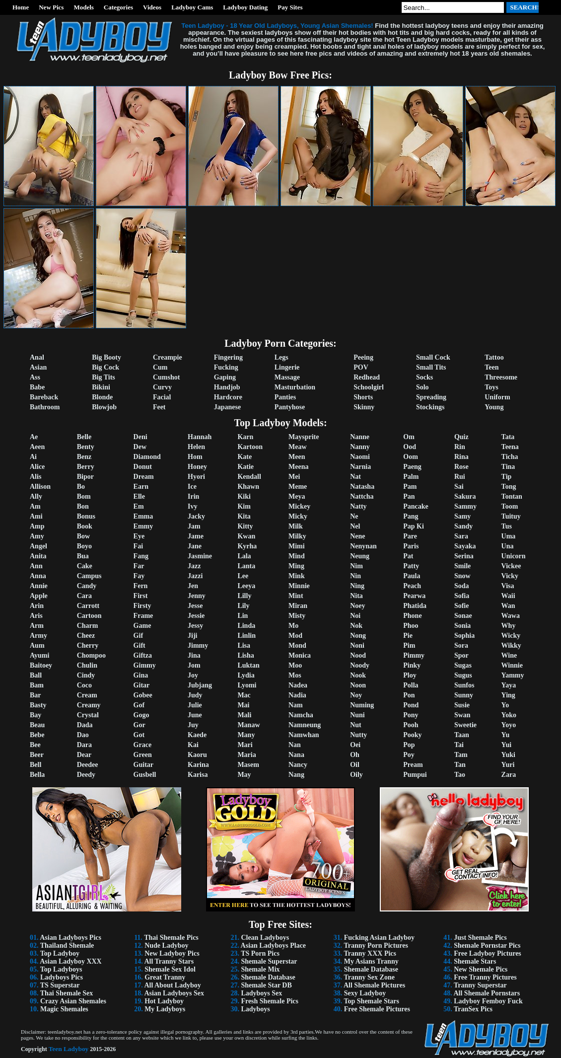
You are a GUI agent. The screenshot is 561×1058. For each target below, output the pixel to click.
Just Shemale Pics (480, 937)
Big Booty (106, 357)
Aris (36, 615)
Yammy (512, 675)
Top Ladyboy (59, 953)
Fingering (228, 357)
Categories (118, 7)
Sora (461, 645)
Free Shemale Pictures (377, 1009)
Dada (85, 725)
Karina (198, 764)
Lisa (243, 645)
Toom (509, 506)
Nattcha (361, 496)
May (244, 774)
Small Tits (431, 367)
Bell (35, 764)
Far (139, 566)
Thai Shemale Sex (66, 993)
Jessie (196, 615)
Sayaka (465, 546)
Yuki (508, 754)
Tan (460, 764)
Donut (143, 466)
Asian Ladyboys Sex (174, 993)
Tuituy (511, 516)
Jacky (196, 516)
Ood (409, 447)
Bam (37, 685)
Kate (244, 456)
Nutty (358, 735)
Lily (243, 605)
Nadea (297, 685)
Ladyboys (255, 1009)
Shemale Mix (260, 969)
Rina (461, 456)
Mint (295, 596)
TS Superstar (60, 985)
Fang (141, 556)
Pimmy (413, 655)
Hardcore (228, 397)
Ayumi (39, 655)
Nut (355, 725)
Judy (195, 695)
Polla (410, 685)
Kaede (197, 735)
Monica (299, 655)
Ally (36, 496)
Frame (143, 615)
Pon (409, 695)
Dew (140, 447)
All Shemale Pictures (374, 985)
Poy (409, 754)
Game (142, 625)
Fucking (226, 367)
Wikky (511, 645)
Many (246, 735)
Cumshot (166, 377)
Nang (296, 774)
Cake (84, 566)
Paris (411, 546)
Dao (83, 735)
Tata (508, 437)
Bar (35, 695)
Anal (37, 357)
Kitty (245, 526)
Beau (37, 725)
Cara (84, 596)
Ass (35, 377)
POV (360, 367)
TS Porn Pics (260, 953)
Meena (298, 466)
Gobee (143, 695)
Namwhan (303, 735)
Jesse (195, 605)
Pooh (410, 725)
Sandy (463, 526)
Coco (84, 685)
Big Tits (103, 377)
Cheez (86, 635)
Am (35, 506)
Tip (506, 476)
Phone (412, 615)
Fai (138, 546)
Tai (459, 745)
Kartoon (250, 447)
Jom (194, 665)
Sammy (465, 506)
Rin (459, 447)
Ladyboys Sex (261, 993)
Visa (507, 586)
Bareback (44, 397)
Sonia (462, 625)
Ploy (409, 675)
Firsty (142, 605)
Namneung (304, 725)
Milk (295, 526)
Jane (195, 546)
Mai (243, 705)
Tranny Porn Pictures (376, 945)
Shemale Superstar (269, 961)
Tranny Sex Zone (369, 977)
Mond (297, 645)
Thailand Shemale (67, 945)
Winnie (512, 665)
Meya (296, 496)
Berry (85, 466)
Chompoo (91, 655)
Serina (464, 556)
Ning (357, 586)
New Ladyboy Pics (171, 953)
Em (139, 506)
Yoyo (508, 725)
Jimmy (198, 645)
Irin (193, 496)
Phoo (410, 625)
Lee (242, 576)
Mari (244, 745)
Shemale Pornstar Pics (487, 945)
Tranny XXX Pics (370, 953)
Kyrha (247, 546)
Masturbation (295, 387)
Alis (35, 476)
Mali (244, 715)
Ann (36, 566)
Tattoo (494, 357)
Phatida (414, 605)
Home (20, 7)
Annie (39, 586)
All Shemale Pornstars (486, 993)
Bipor (85, 476)
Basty (38, 705)
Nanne (359, 437)
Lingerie (287, 367)
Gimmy (145, 665)
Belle (84, 437)
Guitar (143, 764)
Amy (37, 536)
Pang (410, 516)
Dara (84, 745)
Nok (356, 625)
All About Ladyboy (172, 985)
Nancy (297, 764)
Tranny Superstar (480, 985)
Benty (85, 447)
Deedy (86, 774)
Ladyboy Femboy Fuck (488, 1001)
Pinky (412, 665)
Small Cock (433, 357)
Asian (38, 367)
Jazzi (195, 576)
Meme (297, 486)
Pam (410, 486)
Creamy (89, 705)
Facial (162, 397)
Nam (295, 705)
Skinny (363, 407)
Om (409, 437)
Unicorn (513, 556)
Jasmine (200, 556)
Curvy (162, 387)
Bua (83, 556)
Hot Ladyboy (164, 1001)
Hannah (199, 437)
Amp (37, 526)
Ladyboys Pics (61, 977)
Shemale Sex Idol (170, 969)
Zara (508, 774)
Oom (410, 456)
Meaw (297, 447)
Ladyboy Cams (192, 7)
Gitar (142, 685)
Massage (287, 377)
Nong (358, 635)
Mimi (296, 546)
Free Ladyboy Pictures (487, 953)
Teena (510, 447)
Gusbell (145, 774)
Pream (412, 764)
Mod (295, 635)
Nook (358, 675)
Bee (35, 745)
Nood (358, 655)
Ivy (192, 506)
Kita (243, 516)
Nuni (357, 715)
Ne (354, 516)
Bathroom (45, 407)
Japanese (227, 407)
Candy (87, 586)
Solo (422, 387)
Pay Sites (290, 7)
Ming (296, 566)
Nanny (360, 447)
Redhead (366, 377)
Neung (359, 556)
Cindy (86, 675)
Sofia (461, 596)
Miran (297, 605)
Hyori (196, 476)
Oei (355, 745)
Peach (412, 586)
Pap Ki (413, 526)
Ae (34, 437)
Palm (411, 476)
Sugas (463, 665)
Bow (83, 536)
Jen (193, 586)
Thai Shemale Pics (171, 937)
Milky (297, 536)
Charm (87, 625)
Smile (462, 566)
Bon (83, 506)
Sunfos (464, 685)
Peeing (363, 357)
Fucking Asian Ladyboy (379, 937)
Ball (36, 675)
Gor (139, 725)
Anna (38, 576)
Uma (508, 536)
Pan (409, 496)
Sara (461, 536)
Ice (192, 486)
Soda (461, 586)
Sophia (464, 635)
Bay (35, 715)
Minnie (299, 586)
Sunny (463, 695)
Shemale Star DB (266, 985)
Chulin (87, 665)
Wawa (510, 615)
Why (508, 625)
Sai (459, 486)
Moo (295, 665)
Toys (491, 387)
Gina (141, 675)
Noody (359, 665)
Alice (37, 466)
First (141, 596)
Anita (38, 556)
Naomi (360, 456)
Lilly (244, 596)
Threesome (501, 377)
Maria (246, 754)
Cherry (88, 645)
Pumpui (414, 774)
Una (507, 546)
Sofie (461, 605)
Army (38, 635)
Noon (358, 685)
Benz (84, 456)
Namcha (300, 715)
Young (494, 407)
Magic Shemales (64, 1009)
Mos (294, 675)
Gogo (141, 715)
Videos (152, 7)
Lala (244, 556)
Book (84, 526)
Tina (508, 466)
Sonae (463, 615)
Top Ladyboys (61, 969)
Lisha (245, 655)
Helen (196, 447)
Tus (506, 526)
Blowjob (104, 407)
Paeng (412, 466)
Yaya (508, 685)
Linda (246, 625)
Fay (139, 576)
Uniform (497, 397)
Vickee (511, 566)
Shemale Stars (475, 961)
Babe (37, 387)
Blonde (102, 397)
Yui (506, 745)
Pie (408, 635)
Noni (357, 645)
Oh (354, 754)
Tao (459, 774)
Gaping (225, 377)
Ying (508, 695)
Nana (296, 754)
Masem (248, 764)
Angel (38, 546)
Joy (193, 675)
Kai (193, 745)
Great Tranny (164, 977)
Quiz (461, 437)
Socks (424, 377)
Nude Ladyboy (166, 945)
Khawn (248, 486)
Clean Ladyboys (265, 937)
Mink (296, 576)
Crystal (88, 715)
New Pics (51, 7)
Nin (355, 576)
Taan (461, 735)
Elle (139, 496)
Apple (39, 596)
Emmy (143, 526)
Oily (356, 774)
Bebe (37, 735)
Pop (409, 745)
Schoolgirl (368, 387)
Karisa (198, 774)
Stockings (430, 407)
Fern (141, 586)
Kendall (249, 476)
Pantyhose (290, 407)
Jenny (197, 596)
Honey (197, 466)
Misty (296, 615)
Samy (462, 516)
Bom (84, 496)
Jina (194, 655)
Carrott (88, 605)
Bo (81, 486)
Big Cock (105, 367)
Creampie (167, 357)
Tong (508, 486)
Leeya (246, 586)
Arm (37, 625)
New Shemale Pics (480, 969)
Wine (509, 655)
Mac (243, 695)
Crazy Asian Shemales (73, 1001)
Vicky (509, 576)
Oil (354, 764)
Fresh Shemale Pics (269, 1001)
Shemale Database (268, 977)
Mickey (299, 506)
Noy (356, 695)
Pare (410, 536)
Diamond (147, 456)
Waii (508, 596)
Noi (355, 615)
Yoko (508, 715)
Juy (193, 725)
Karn (245, 437)
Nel (355, 526)
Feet (159, 407)
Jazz (194, 566)
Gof (139, 705)
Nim (356, 566)
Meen (296, 456)
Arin (37, 605)
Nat (355, 476)
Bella (37, 774)
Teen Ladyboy (69, 1049)
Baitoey (41, 665)
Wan (508, 605)
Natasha (362, 486)
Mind (296, 556)
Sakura (465, 496)
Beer (37, 754)
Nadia (297, 695)
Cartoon (89, 615)
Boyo (84, 546)
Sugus (463, 675)
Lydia (245, 675)
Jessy (195, 625)
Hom (195, 456)
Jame (196, 536)
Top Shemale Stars (371, 1001)
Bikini (101, 387)
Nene (357, 536)
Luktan (248, 665)
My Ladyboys (164, 1009)
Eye (139, 536)
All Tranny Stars (169, 961)
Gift (139, 645)
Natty (358, 506)
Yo (505, 705)
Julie (195, 705)
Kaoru (197, 754)
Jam (194, 526)
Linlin (246, 635)
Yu (505, 735)
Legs (281, 357)
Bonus (86, 516)
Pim (409, 645)
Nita (356, 596)
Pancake (415, 506)
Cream (87, 695)
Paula (411, 576)
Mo (293, 625)
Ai (33, 456)
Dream (144, 476)
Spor (461, 655)
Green (143, 754)
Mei (294, 476)
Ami (36, 516)
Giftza (143, 655)
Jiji (192, 635)
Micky (297, 516)
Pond (411, 705)
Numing (362, 705)
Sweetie (465, 725)
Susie (462, 705)
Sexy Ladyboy (365, 993)
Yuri (508, 764)
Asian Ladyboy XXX (70, 961)
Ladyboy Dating (245, 7)
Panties (285, 397)
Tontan (511, 496)
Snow (462, 576)
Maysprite (303, 437)
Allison (40, 486)
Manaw (248, 725)
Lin (242, 615)
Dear (84, 754)
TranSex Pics (473, 1009)
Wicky (511, 635)
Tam (461, 754)
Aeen (37, 447)
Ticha (509, 456)
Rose (461, 466)
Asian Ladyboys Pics (70, 937)
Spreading (431, 397)
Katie (245, 466)
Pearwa (414, 596)
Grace (143, 745)
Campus (89, 576)
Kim (243, 506)
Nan (294, 745)
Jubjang (200, 685)
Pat (408, 556)
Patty (411, 566)
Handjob (227, 387)
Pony (410, 715)
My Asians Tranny (371, 961)
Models (83, 7)
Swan (462, 715)
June (195, 715)
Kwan (246, 536)
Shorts (363, 397)
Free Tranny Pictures (485, 977)
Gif (138, 635)
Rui (459, 476)
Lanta (246, 566)
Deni (140, 437)
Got (139, 735)
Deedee (87, 764)
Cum (160, 367)
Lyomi (246, 685)
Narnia (360, 466)
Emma (143, 516)
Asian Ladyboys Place (273, 945)
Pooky (412, 735)
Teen (491, 367)
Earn (141, 486)
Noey (357, 605)
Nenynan (363, 546)
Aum (37, 645)
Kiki (243, 496)
